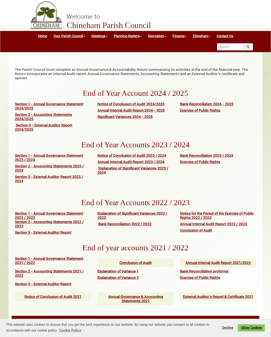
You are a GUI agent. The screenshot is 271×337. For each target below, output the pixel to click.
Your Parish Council (69, 36)
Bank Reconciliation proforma (204, 271)
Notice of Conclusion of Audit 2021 (53, 297)
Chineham (201, 36)
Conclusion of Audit (196, 230)
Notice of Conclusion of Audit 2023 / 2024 (131, 155)
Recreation (157, 36)
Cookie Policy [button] (70, 330)
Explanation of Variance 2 (118, 278)
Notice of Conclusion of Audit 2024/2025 (131, 104)
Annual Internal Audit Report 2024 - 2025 (131, 110)
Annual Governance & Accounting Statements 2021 (135, 299)
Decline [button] (227, 328)
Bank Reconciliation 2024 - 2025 (206, 104)
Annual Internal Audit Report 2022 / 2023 (213, 224)
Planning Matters (128, 36)
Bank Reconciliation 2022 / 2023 (124, 224)
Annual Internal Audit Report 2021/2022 (218, 263)
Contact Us (225, 36)
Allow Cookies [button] (251, 328)
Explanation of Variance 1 (118, 271)
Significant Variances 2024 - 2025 (125, 117)
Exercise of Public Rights (200, 110)
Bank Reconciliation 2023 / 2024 (206, 155)
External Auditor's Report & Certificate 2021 (218, 297)
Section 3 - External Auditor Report (43, 232)
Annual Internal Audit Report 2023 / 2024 (131, 162)
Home (42, 36)
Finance (180, 36)
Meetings (99, 36)
